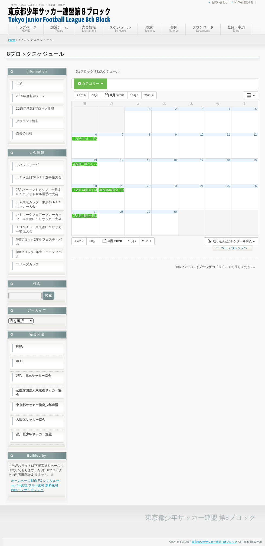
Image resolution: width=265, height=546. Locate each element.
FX (40, 481)
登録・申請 (236, 28)
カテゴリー (90, 83)
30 (175, 211)
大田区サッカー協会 (30, 419)
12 (255, 134)
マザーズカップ (27, 264)
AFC (19, 361)
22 (148, 186)
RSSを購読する (244, 2)
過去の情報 (24, 133)
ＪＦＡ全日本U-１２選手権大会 (39, 177)
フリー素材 (36, 485)
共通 (19, 84)
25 (228, 186)
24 (201, 186)
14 (121, 160)
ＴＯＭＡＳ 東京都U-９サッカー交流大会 (39, 229)
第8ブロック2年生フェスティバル (39, 242)
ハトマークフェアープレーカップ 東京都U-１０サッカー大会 (39, 217)
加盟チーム (59, 28)
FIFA (19, 346)
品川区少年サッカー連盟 (34, 434)
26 (255, 186)
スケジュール (120, 28)
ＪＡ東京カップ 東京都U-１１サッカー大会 (39, 204)
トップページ (26, 28)
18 (228, 160)
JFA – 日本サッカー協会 (33, 376)
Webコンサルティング (27, 490)
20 (95, 186)
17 (201, 160)
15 (148, 160)
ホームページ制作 (24, 481)
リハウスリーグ (27, 165)
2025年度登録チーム (31, 96)
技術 (150, 28)
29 (148, 211)
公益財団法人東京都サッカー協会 (38, 392)
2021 (149, 95)
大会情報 (89, 28)
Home (12, 39)
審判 (174, 28)
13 (95, 160)
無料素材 (51, 485)
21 (121, 186)
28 (121, 211)
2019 (82, 95)
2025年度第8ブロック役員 (35, 108)
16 (175, 160)
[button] (230, 241)
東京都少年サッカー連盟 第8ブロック (214, 541)
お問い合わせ (220, 2)
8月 (95, 95)
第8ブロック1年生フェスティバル (39, 254)
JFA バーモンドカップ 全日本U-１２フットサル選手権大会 (38, 192)
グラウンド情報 (27, 121)
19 (255, 160)
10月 (134, 95)
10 (201, 134)
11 (228, 134)
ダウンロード (203, 28)
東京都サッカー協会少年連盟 (37, 405)
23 (175, 186)
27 (95, 211)
